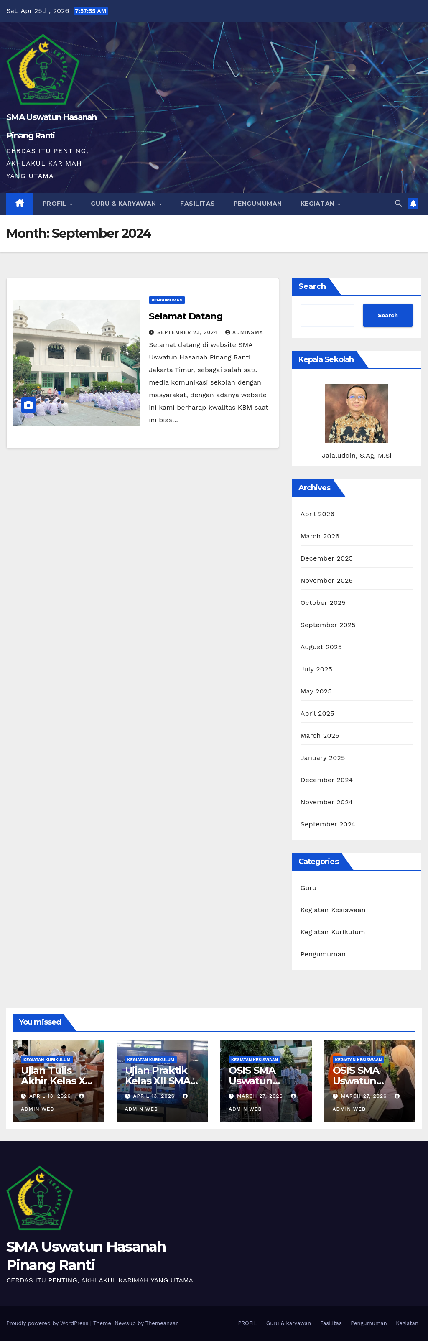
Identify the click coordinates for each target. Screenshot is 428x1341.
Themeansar (161, 1323)
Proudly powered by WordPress (48, 1323)
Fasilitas (197, 203)
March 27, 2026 (261, 1096)
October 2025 (323, 603)
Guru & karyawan (124, 203)
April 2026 (318, 514)
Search (312, 286)
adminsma (244, 332)
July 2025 (316, 669)
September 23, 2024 (188, 332)
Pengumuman (258, 203)
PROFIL (56, 203)
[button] (398, 203)
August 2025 (321, 647)
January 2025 (323, 758)
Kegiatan (319, 203)
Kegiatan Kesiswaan (333, 910)
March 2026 (320, 536)
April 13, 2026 (51, 1096)
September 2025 (328, 625)
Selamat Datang (186, 316)
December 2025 (327, 558)
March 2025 (320, 735)
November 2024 (327, 802)
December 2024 (327, 780)
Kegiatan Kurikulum (333, 932)
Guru (309, 888)
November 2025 (327, 580)
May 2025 (316, 691)
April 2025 (317, 713)
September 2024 (328, 824)
